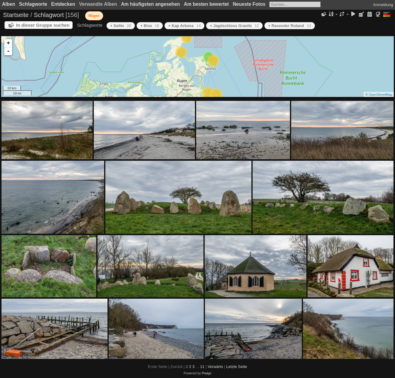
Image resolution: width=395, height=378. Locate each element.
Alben (8, 4)
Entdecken (63, 4)
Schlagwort (49, 15)
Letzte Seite (236, 366)
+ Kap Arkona (184, 25)
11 (202, 366)
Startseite (16, 15)
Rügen (94, 16)
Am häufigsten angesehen (150, 4)
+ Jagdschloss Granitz (234, 25)
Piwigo (207, 373)
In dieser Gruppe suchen (43, 25)
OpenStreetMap (380, 94)
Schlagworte (33, 4)
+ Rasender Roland (289, 25)
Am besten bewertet (206, 4)
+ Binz (149, 25)
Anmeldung (383, 4)
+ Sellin (120, 25)
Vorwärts (215, 366)
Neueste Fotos (249, 4)
